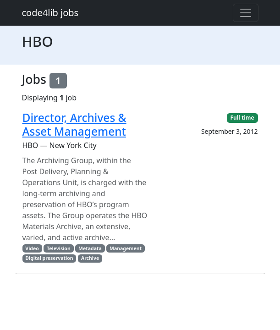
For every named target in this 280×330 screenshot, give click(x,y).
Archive (90, 258)
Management (126, 248)
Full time (242, 117)
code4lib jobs (50, 12)
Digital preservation (49, 258)
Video (31, 248)
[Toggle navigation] (245, 13)
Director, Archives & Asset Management (74, 124)
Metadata (90, 248)
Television (59, 248)
